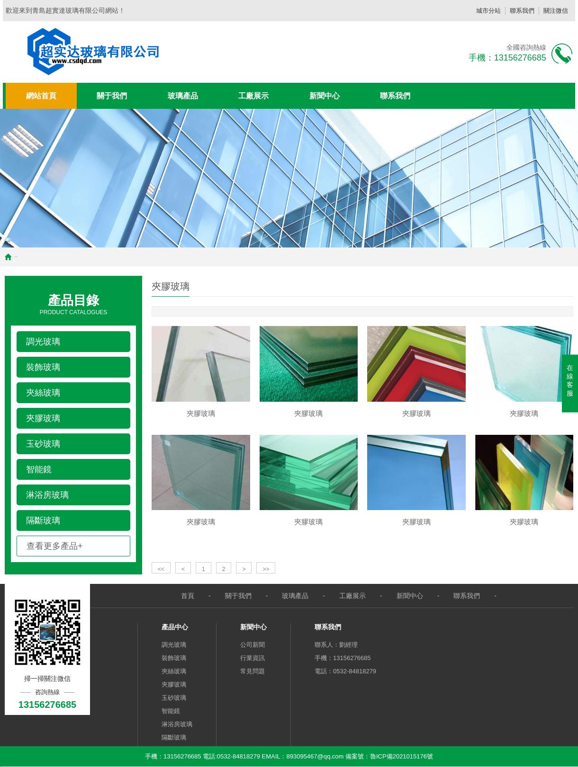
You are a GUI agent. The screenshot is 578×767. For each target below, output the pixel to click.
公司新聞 (252, 644)
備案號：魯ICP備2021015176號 (388, 756)
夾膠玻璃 (174, 684)
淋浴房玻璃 (177, 724)
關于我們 (112, 96)
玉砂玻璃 (174, 697)
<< (161, 569)
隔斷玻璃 (174, 737)
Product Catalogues (73, 304)
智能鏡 (171, 710)
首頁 (14, 256)
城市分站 (488, 10)
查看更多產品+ (55, 546)
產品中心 (175, 627)
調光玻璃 (174, 644)
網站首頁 (41, 96)
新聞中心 (324, 96)
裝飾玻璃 (174, 657)
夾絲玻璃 (174, 671)
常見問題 (252, 671)
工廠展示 (253, 96)
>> (265, 569)
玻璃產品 (183, 96)
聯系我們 (522, 10)
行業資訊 (252, 657)
